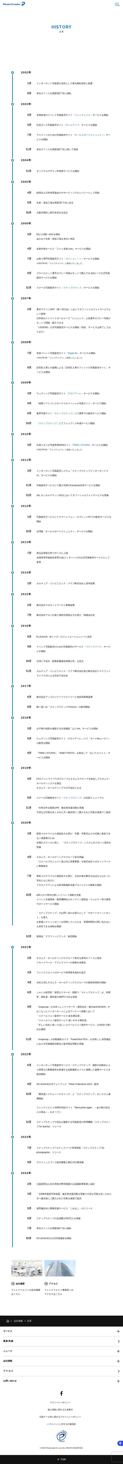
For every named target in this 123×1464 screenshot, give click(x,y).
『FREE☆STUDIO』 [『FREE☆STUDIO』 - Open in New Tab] (81, 445)
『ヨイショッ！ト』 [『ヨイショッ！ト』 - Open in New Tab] (73, 258)
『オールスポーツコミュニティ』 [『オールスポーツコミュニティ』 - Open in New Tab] (89, 135)
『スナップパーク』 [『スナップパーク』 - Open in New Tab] (94, 646)
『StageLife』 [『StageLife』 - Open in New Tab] (73, 353)
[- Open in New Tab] (61, 1393)
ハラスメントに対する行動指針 (61, 1424)
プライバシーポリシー (60, 1402)
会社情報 (18, 1321)
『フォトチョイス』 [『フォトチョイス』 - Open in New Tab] (82, 115)
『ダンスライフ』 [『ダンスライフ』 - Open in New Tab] (72, 125)
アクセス (8, 1371)
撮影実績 (8, 1341)
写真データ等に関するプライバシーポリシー (60, 1417)
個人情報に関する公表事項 (60, 1409)
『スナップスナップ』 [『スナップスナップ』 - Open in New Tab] (72, 287)
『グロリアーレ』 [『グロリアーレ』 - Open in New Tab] (75, 393)
